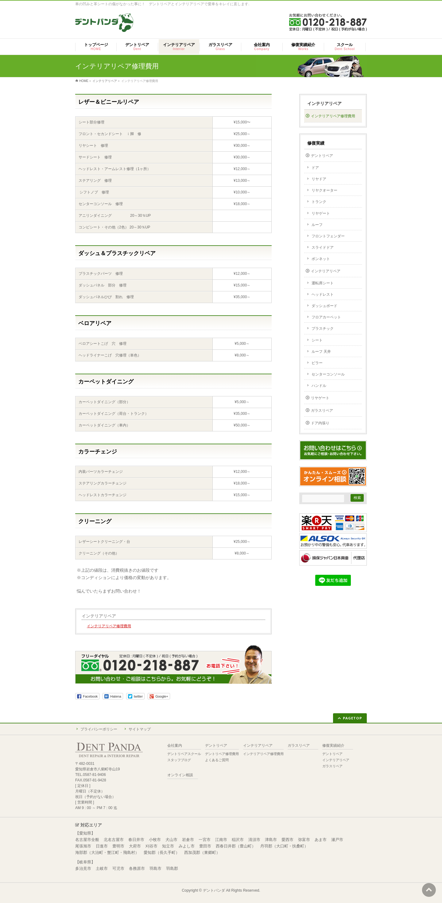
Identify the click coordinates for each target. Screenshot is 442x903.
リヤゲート (321, 213)
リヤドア (319, 179)
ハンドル (319, 385)
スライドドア (323, 247)
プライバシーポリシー (98, 729)
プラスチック (323, 328)
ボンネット (321, 259)
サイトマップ (140, 729)
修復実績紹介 (333, 746)
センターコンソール (328, 374)
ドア (315, 167)
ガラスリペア (322, 410)
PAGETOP (352, 718)
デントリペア (322, 156)
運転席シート (323, 283)
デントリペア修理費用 (222, 754)
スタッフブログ (179, 760)
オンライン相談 (180, 775)
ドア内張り (320, 423)
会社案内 (174, 746)
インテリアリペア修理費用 (109, 626)
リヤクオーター (324, 190)
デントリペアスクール (184, 754)
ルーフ (317, 225)
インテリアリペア (99, 615)
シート (317, 340)
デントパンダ (214, 890)
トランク (319, 202)
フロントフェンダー (328, 236)
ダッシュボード (324, 306)
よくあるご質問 (217, 760)
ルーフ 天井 (321, 351)
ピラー (317, 363)
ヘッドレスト (323, 294)
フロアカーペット (326, 317)
